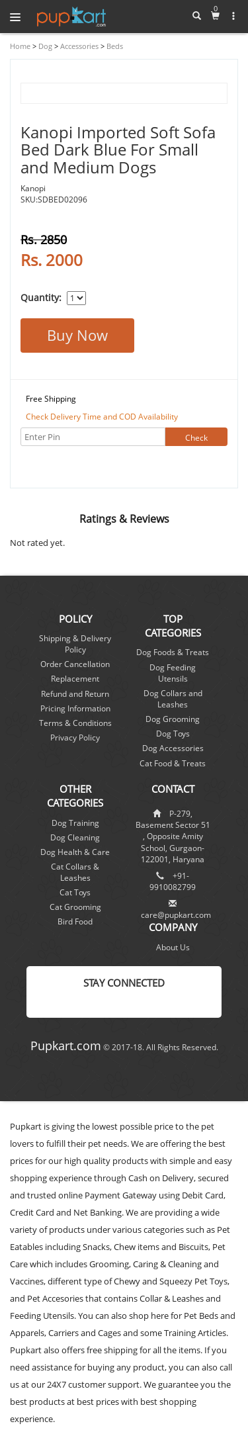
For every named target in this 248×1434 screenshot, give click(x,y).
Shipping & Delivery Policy (75, 644)
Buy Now (77, 335)
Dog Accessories (173, 748)
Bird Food (75, 921)
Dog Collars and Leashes (173, 699)
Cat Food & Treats (173, 763)
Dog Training (75, 823)
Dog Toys (173, 733)
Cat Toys (75, 892)
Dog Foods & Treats (172, 652)
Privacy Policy (75, 737)
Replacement (75, 678)
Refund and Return (75, 693)
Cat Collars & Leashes (75, 872)
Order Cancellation (75, 664)
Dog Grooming (172, 719)
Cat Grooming (75, 907)
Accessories (78, 46)
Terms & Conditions (75, 723)
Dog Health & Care (75, 852)
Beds (113, 46)
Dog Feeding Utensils (172, 673)
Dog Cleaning (75, 837)
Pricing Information (75, 708)
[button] (233, 16)
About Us (173, 947)
